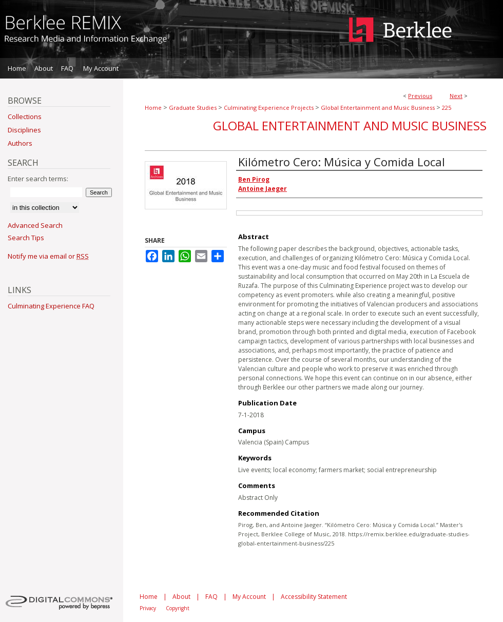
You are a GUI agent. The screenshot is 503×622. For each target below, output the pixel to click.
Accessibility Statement (314, 596)
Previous (420, 96)
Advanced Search (35, 225)
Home (153, 107)
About (181, 596)
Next (456, 96)
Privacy (148, 608)
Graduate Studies (193, 107)
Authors (20, 143)
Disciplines (24, 129)
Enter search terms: (38, 178)
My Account (249, 596)
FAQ (211, 596)
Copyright (177, 608)
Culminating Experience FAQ (51, 305)
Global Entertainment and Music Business (378, 107)
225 (446, 107)
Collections (25, 116)
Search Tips (26, 237)
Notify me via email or (48, 256)
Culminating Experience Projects (269, 107)
